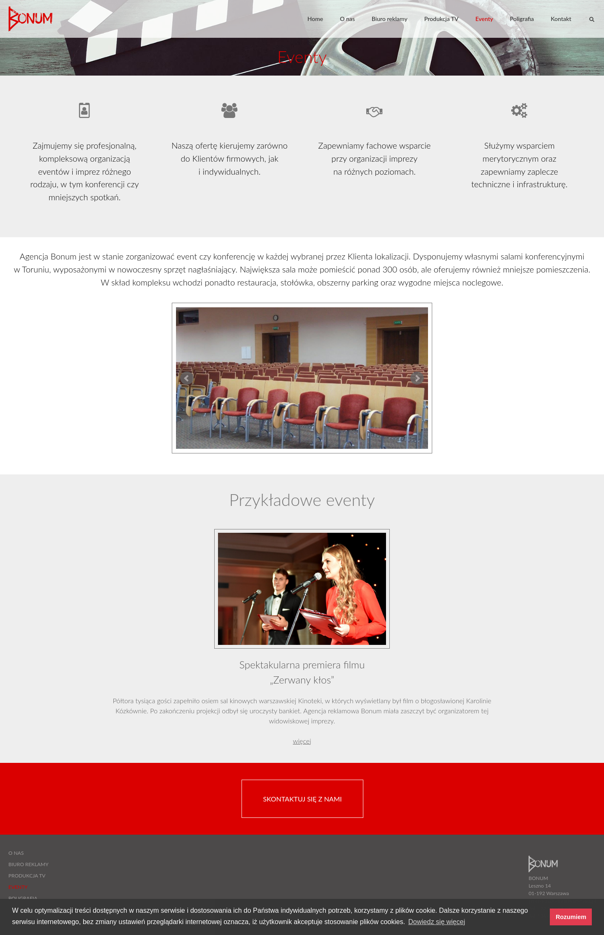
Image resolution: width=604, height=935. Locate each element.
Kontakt (561, 18)
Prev (187, 378)
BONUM (31, 19)
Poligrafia (522, 18)
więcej (302, 741)
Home (315, 18)
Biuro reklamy (389, 18)
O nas (347, 18)
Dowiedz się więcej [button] (436, 921)
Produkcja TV (441, 18)
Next (417, 378)
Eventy (484, 18)
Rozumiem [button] (571, 917)
